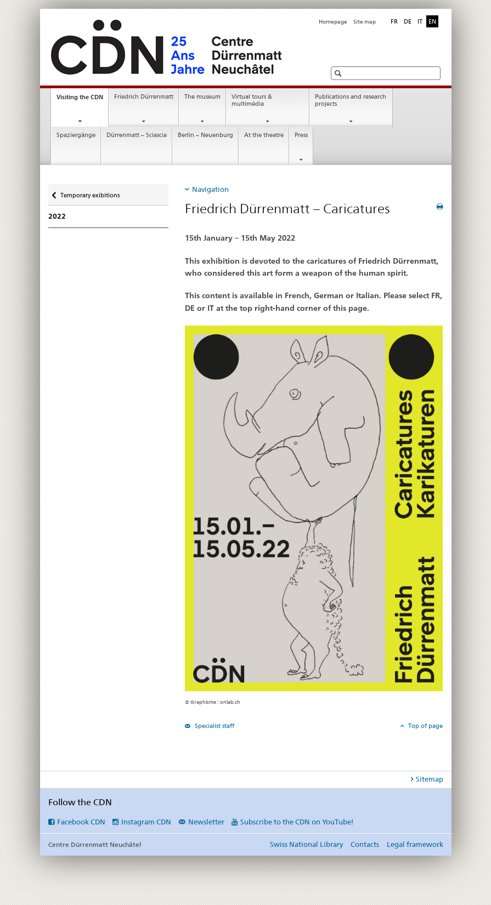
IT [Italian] (419, 21)
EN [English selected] (432, 21)
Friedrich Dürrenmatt (143, 96)
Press (301, 135)
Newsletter (206, 821)
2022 (57, 216)
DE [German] (407, 21)
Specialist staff (213, 726)
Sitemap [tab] (429, 779)
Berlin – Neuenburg (205, 135)
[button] (339, 73)
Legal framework (415, 844)
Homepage (333, 22)
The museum (202, 96)
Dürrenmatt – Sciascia (136, 135)
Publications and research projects (350, 100)
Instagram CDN (146, 821)
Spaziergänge (76, 135)
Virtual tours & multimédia (252, 100)
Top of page (425, 726)
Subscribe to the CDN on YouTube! (296, 821)
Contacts (365, 844)
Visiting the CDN (82, 100)
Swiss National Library (306, 844)
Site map (364, 22)
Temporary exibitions (90, 191)
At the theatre (264, 135)
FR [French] (394, 21)
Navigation (210, 189)
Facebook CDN (81, 821)
